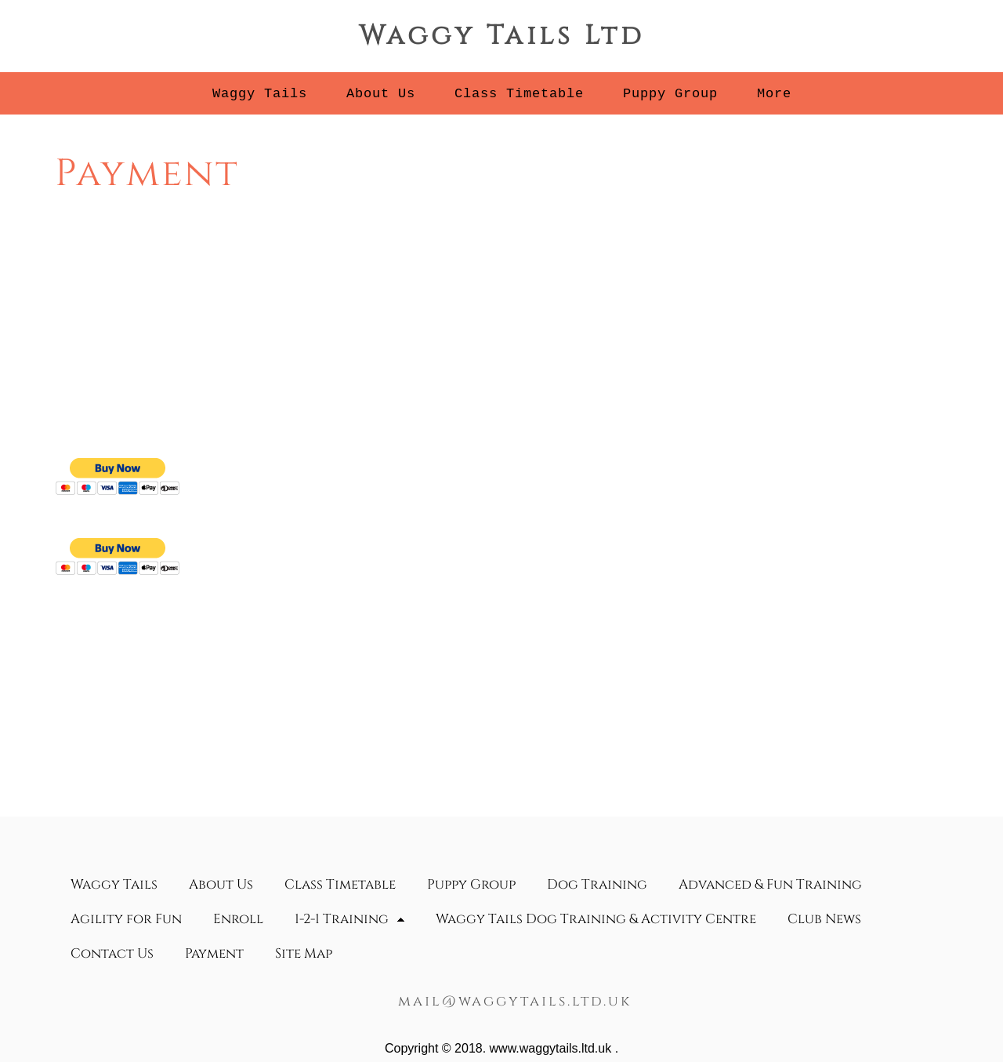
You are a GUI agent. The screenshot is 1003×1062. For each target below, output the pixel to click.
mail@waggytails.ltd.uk (515, 1001)
